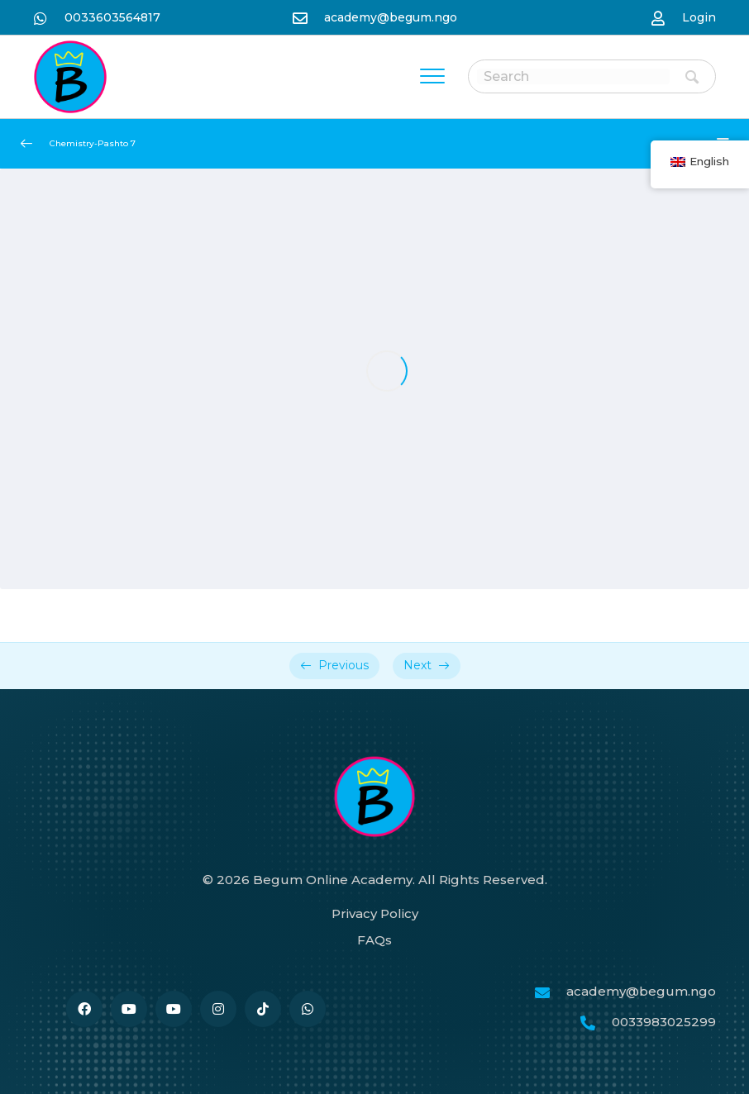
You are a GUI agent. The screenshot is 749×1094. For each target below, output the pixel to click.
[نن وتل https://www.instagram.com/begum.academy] (218, 1009)
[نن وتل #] (129, 1009)
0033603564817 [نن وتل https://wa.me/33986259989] (112, 17)
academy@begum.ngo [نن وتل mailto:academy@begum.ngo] (390, 17)
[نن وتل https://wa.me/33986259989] (307, 1009)
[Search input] (573, 76)
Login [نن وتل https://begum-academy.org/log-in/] (699, 17)
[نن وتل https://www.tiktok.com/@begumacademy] (263, 1009)
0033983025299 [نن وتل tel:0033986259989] (664, 1022)
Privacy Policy (375, 913)
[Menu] (432, 77)
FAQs (374, 940)
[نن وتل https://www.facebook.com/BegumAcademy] (84, 1009)
